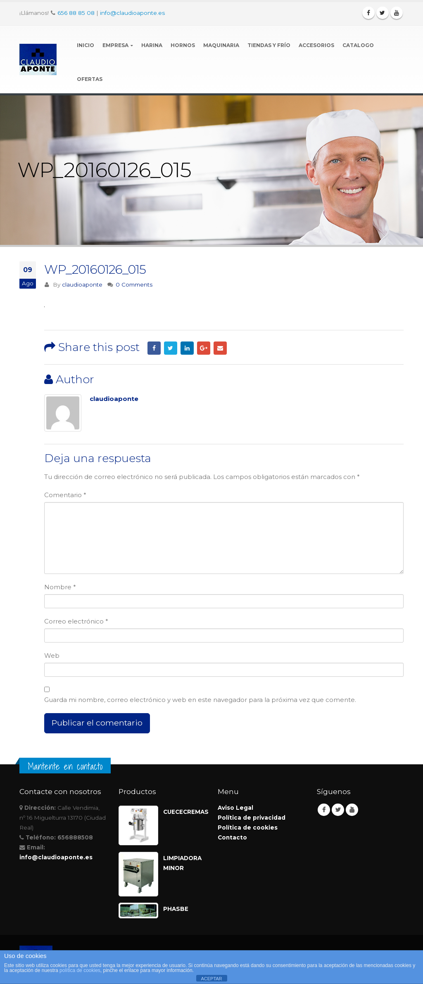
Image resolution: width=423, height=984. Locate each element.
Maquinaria (221, 45)
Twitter (170, 348)
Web (51, 655)
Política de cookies (248, 827)
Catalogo (358, 45)
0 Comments (134, 284)
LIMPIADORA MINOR (182, 863)
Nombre (60, 587)
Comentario (65, 495)
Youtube (352, 810)
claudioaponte (82, 284)
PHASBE (175, 909)
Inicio (85, 45)
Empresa (115, 45)
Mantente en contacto (65, 766)
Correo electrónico (76, 621)
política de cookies (79, 970)
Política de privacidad (251, 817)
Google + (203, 348)
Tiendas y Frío (268, 45)
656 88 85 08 (76, 12)
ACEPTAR (211, 978)
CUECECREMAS (184, 812)
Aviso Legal (235, 807)
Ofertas (89, 79)
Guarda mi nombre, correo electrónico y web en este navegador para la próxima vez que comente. (200, 700)
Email (220, 348)
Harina (151, 45)
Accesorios (316, 45)
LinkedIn (187, 348)
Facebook (154, 348)
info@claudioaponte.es (132, 12)
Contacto (232, 837)
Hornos (183, 45)
